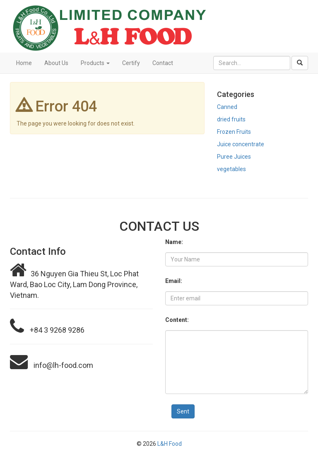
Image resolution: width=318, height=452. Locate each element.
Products (95, 63)
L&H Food (169, 443)
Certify (131, 63)
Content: (177, 320)
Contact (162, 63)
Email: (173, 281)
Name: (174, 242)
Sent (183, 411)
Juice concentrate (240, 144)
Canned (227, 107)
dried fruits (231, 119)
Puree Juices (234, 156)
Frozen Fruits (234, 131)
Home (24, 63)
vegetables (231, 169)
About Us (56, 63)
